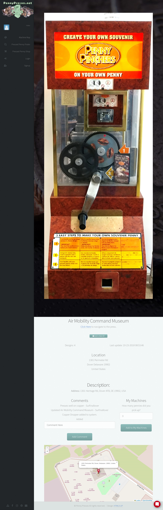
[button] (98, 471)
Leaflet (137, 500)
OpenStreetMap (147, 500)
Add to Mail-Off (98, 336)
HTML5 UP (118, 505)
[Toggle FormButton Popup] (157, 504)
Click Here (86, 326)
